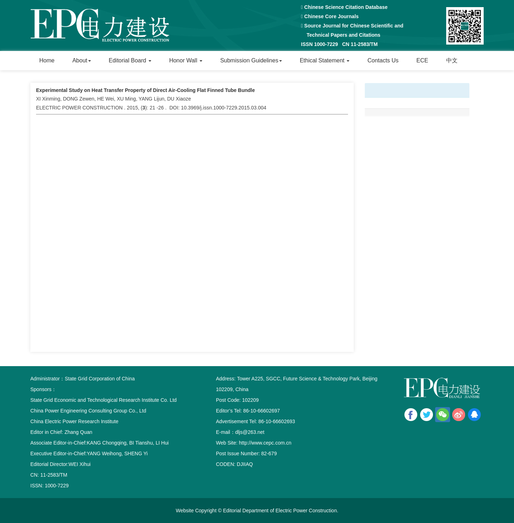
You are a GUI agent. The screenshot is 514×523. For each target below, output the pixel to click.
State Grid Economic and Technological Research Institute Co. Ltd (103, 400)
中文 (452, 60)
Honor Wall (185, 60)
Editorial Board (130, 60)
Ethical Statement (325, 60)
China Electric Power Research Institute (74, 421)
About (81, 60)
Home (47, 60)
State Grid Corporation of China (100, 378)
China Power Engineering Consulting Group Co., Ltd (88, 411)
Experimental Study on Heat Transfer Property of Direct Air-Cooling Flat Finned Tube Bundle (145, 90)
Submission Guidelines (251, 60)
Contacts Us (382, 60)
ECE (422, 60)
